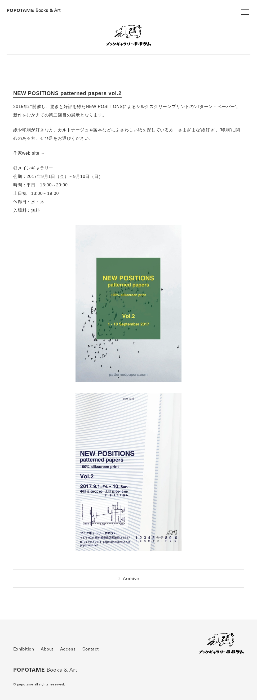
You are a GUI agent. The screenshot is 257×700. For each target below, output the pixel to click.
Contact (90, 649)
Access (68, 649)
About (47, 649)
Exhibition (23, 649)
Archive (128, 578)
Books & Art (34, 10)
